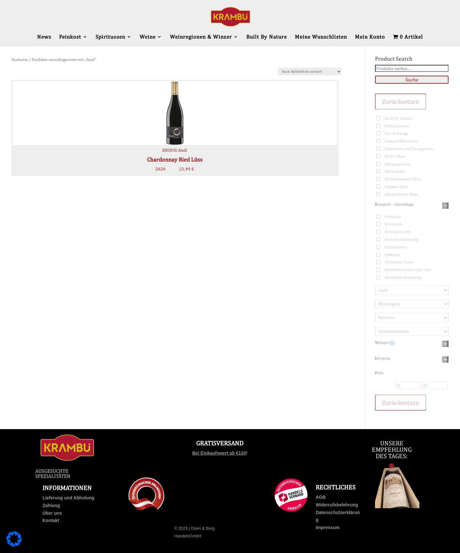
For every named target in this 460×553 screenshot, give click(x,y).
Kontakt (50, 520)
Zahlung (51, 505)
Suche (411, 80)
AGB (321, 497)
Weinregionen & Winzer (201, 37)
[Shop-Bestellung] (309, 71)
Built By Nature (266, 37)
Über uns (52, 513)
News (44, 37)
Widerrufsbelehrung (337, 504)
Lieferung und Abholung (68, 497)
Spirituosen (110, 37)
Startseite (20, 59)
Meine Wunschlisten (321, 37)
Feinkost (70, 37)
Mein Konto (370, 37)
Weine (148, 37)
